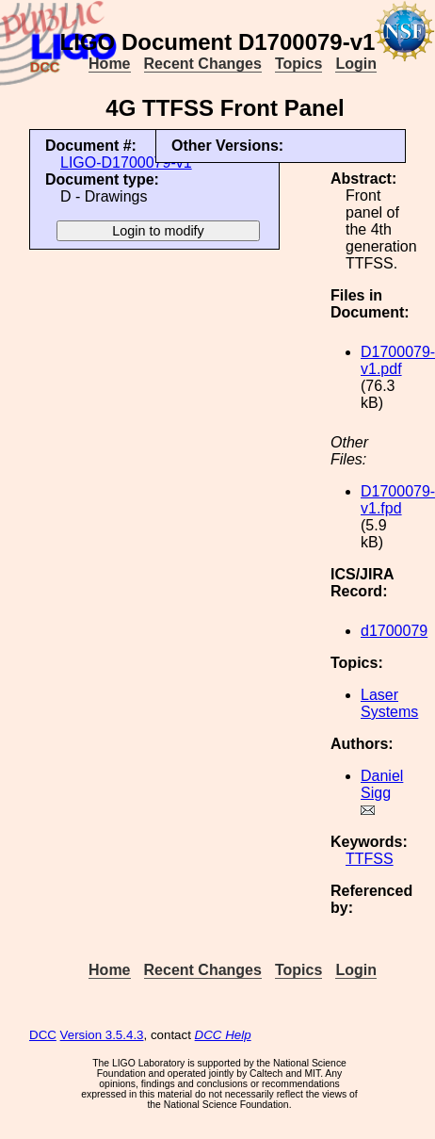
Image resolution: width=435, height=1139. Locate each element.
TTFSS (370, 859)
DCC (42, 1035)
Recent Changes (203, 64)
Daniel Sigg (382, 784)
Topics (298, 64)
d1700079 (394, 631)
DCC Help (223, 1035)
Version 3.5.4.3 (102, 1035)
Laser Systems (389, 703)
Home (109, 64)
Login (356, 64)
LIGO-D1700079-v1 (126, 163)
